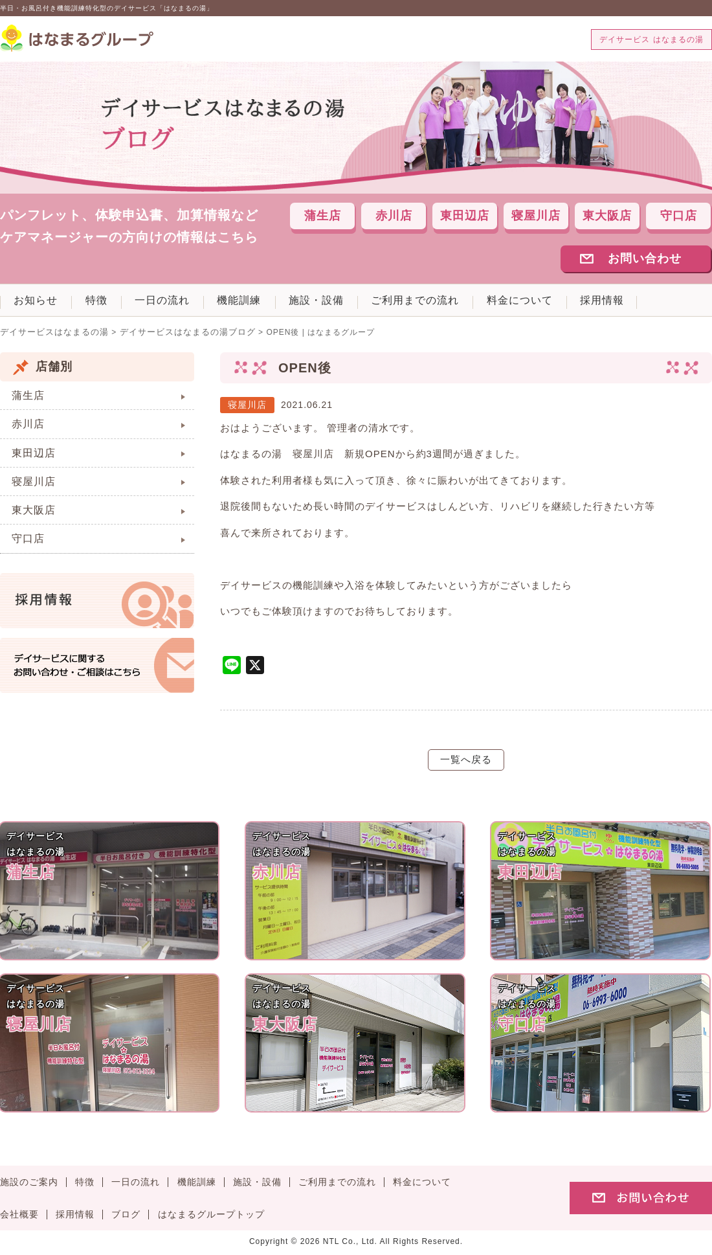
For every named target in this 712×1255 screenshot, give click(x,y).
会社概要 (19, 1218)
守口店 (678, 217)
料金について (568, 303)
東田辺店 (465, 217)
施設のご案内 (29, 1186)
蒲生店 (322, 217)
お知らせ (39, 303)
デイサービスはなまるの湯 (50, 336)
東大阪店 (607, 217)
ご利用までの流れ (456, 303)
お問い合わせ (644, 260)
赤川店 (393, 217)
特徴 (107, 303)
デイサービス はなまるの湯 (651, 39)
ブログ (125, 1218)
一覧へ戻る (466, 763)
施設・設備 (349, 303)
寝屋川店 (536, 217)
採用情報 (658, 303)
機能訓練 (265, 303)
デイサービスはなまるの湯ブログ (175, 336)
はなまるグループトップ (211, 1218)
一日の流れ (180, 303)
